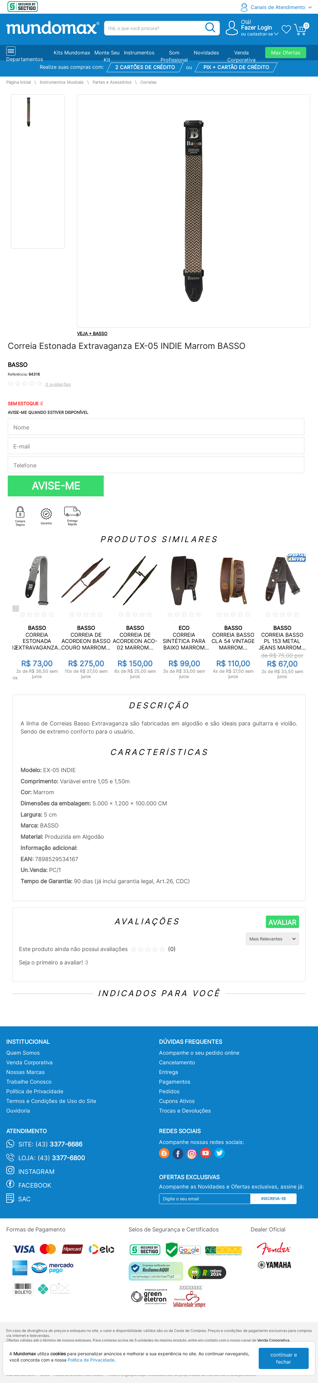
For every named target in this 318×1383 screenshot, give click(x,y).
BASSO (17, 364)
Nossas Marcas (25, 1072)
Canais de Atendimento (278, 7)
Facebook (34, 1185)
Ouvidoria (18, 1111)
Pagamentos (174, 1082)
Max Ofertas (285, 52)
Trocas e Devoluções (185, 1111)
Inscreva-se (273, 1198)
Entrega (168, 1072)
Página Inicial (18, 82)
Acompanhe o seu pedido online (199, 1053)
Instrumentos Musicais (62, 82)
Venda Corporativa (29, 1062)
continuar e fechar (283, 1358)
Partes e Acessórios (112, 82)
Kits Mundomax (72, 52)
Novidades (206, 52)
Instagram (36, 1171)
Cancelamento (177, 1062)
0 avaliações (58, 384)
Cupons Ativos (177, 1101)
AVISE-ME (56, 486)
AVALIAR (282, 922)
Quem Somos (23, 1053)
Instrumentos (139, 52)
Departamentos (24, 59)
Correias (148, 82)
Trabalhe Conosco (29, 1082)
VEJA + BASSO (92, 333)
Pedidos (169, 1091)
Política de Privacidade (34, 1091)
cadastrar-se (260, 33)
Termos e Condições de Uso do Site (51, 1101)
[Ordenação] (272, 939)
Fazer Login (256, 27)
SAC (24, 1199)
